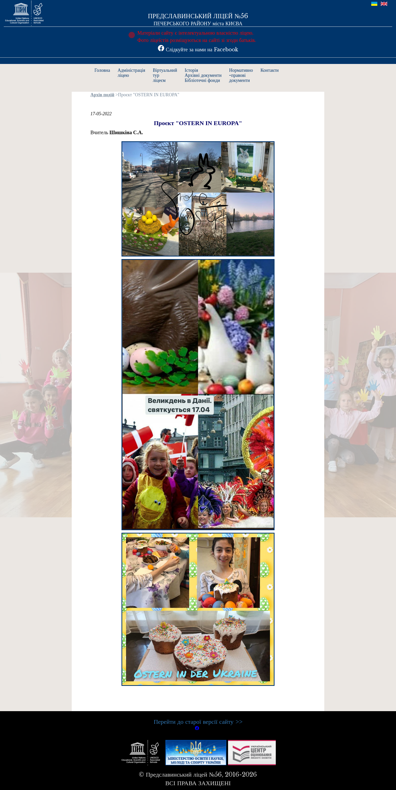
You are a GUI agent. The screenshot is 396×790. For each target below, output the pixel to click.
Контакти (270, 70)
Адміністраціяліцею (131, 72)
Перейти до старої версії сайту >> (198, 721)
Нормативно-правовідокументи (241, 75)
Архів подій (102, 94)
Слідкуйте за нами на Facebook (198, 50)
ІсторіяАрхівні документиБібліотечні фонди (203, 75)
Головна (102, 70)
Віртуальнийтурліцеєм (165, 75)
